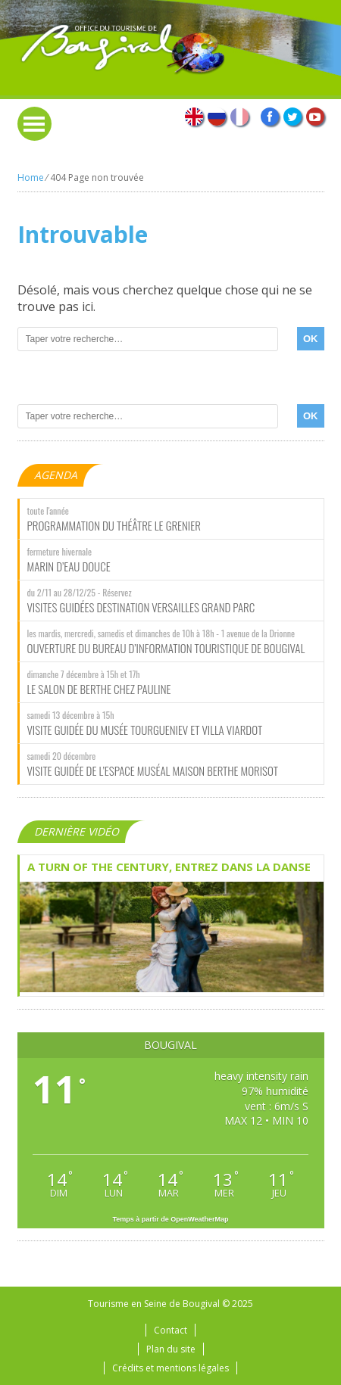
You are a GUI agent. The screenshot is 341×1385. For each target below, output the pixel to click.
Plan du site (171, 1349)
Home (30, 177)
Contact (170, 1330)
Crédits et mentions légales (170, 1368)
